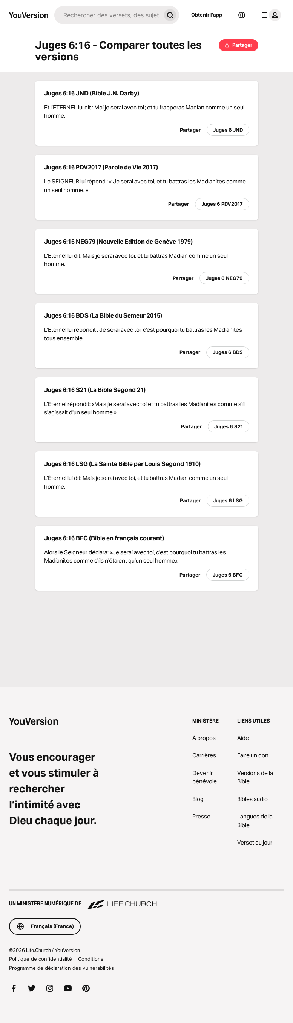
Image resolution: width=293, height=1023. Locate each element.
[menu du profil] (269, 15)
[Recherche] (107, 15)
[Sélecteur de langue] (241, 15)
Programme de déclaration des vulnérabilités (61, 968)
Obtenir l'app (206, 15)
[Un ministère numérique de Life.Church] (146, 900)
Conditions (90, 959)
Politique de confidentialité (40, 959)
